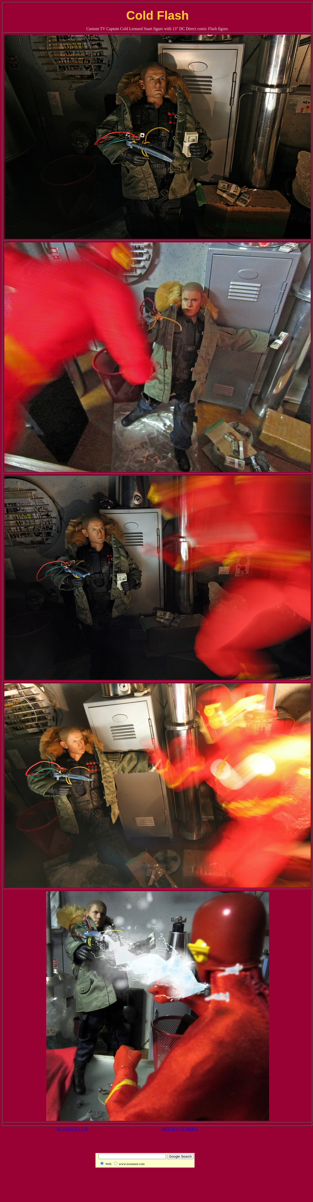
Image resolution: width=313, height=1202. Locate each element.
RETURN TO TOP (72, 1129)
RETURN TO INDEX (180, 1129)
